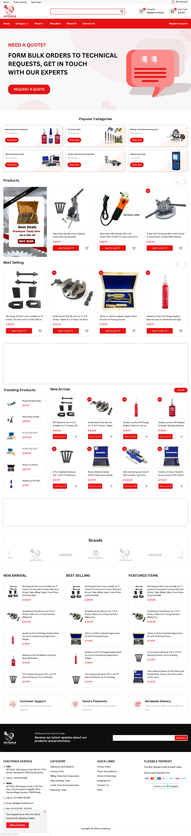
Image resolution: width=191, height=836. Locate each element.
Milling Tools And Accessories (144, 129)
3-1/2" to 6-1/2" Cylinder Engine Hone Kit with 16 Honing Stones (31, 433)
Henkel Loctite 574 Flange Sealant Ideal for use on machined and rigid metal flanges (164, 318)
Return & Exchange (106, 776)
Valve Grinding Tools (14, 154)
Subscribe (181, 738)
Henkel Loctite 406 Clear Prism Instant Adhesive (31, 481)
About (6, 2)
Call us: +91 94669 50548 (18, 798)
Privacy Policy (104, 766)
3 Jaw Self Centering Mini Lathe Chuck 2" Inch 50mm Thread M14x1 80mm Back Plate (165, 235)
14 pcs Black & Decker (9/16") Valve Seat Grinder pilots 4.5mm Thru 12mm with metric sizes (100, 474)
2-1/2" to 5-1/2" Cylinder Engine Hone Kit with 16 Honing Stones (31, 449)
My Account (182, 1)
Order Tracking (20, 2)
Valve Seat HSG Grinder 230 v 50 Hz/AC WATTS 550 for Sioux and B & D (119, 235)
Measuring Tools (138, 154)
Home (6, 24)
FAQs (99, 790)
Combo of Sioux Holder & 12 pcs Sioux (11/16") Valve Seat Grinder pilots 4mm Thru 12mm (170, 474)
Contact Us (88, 24)
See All (181, 390)
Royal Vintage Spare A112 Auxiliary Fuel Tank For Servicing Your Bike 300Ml (33, 401)
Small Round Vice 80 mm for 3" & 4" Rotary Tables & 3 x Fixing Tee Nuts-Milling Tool (71, 318)
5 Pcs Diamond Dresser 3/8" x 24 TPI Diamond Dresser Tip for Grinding (64, 474)
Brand (39, 24)
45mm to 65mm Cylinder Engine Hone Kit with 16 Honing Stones (31, 465)
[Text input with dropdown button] (87, 11)
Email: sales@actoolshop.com (19, 803)
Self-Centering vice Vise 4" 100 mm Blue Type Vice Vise (136, 474)
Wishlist (151, 11)
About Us (72, 24)
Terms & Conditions (107, 771)
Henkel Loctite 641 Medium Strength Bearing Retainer (171, 424)
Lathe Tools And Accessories (81, 154)
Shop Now (55, 24)
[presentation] (177, 182)
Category (22, 24)
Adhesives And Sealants (16, 129)
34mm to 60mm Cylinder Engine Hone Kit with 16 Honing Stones (118, 318)
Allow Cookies (17, 825)
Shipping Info (103, 780)
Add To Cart (66, 248)
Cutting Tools (74, 129)
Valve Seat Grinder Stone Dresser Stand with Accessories (69, 235)
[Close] (44, 811)
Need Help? (36, 2)
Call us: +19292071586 (16, 778)
